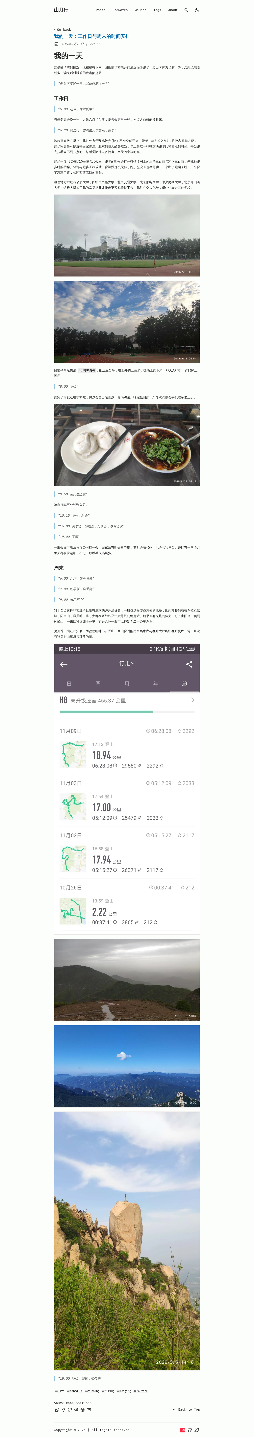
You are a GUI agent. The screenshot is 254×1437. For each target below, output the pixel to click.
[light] (197, 10)
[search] (186, 10)
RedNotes (120, 10)
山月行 (61, 10)
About (173, 10)
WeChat (140, 10)
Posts (100, 10)
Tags (157, 10)
